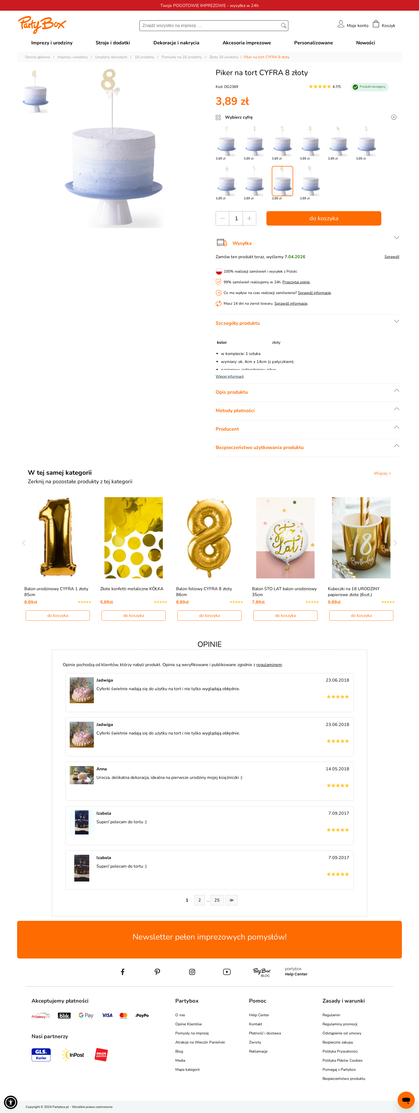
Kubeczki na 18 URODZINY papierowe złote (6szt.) (354, 592)
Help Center (259, 1015)
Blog (179, 1051)
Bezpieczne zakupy (338, 1042)
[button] (10, 1102)
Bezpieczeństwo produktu (344, 1078)
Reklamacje (258, 1051)
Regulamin (331, 1015)
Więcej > (382, 473)
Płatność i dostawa (265, 1033)
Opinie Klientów (188, 1024)
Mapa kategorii (187, 1069)
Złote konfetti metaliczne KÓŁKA (132, 589)
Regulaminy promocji (340, 1024)
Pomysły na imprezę (192, 1033)
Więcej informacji (230, 376)
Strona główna (37, 57)
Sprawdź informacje (314, 292)
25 (217, 900)
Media (180, 1060)
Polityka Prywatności (340, 1051)
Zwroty (255, 1042)
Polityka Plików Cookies (343, 1060)
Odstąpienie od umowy (342, 1033)
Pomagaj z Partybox (339, 1069)
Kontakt (255, 1024)
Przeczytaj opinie (296, 282)
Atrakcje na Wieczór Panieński (200, 1042)
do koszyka (324, 218)
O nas (180, 1015)
